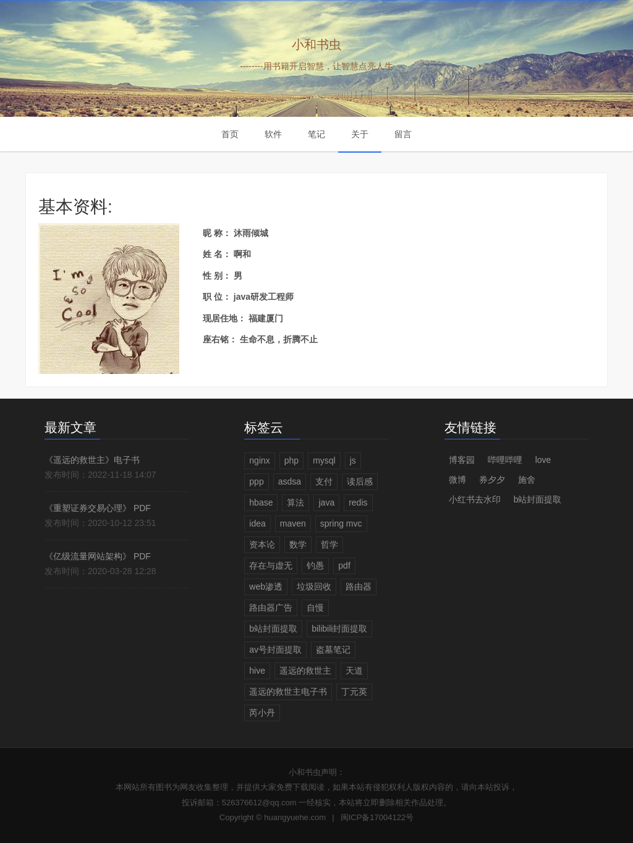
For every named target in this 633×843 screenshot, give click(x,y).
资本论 (262, 544)
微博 (457, 480)
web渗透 (266, 586)
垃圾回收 (314, 586)
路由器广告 (270, 607)
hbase (261, 502)
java (326, 502)
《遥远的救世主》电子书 (92, 460)
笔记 (316, 134)
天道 (354, 671)
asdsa (289, 481)
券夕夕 (492, 480)
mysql (324, 460)
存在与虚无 (270, 565)
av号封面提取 (275, 649)
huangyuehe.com (295, 817)
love (543, 460)
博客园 (462, 460)
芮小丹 (262, 713)
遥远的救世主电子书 (288, 692)
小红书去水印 (475, 499)
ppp (256, 481)
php (291, 460)
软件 (273, 134)
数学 (298, 544)
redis (358, 502)
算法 (295, 502)
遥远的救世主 (305, 671)
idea (257, 523)
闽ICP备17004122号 (377, 817)
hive (257, 671)
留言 (403, 134)
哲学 (329, 544)
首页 (230, 134)
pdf (344, 565)
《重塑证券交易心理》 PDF (98, 508)
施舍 (526, 480)
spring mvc (341, 523)
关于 (359, 134)
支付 (324, 481)
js (353, 460)
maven (293, 523)
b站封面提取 (273, 628)
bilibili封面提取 (339, 628)
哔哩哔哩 (505, 460)
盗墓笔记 (333, 649)
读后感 (360, 481)
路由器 (359, 586)
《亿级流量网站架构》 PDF (98, 556)
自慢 (315, 607)
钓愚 (315, 565)
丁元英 (354, 692)
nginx (259, 460)
